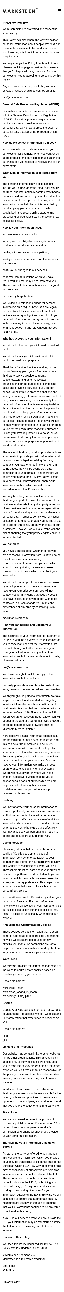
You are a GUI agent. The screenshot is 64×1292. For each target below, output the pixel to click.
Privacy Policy (11, 1282)
